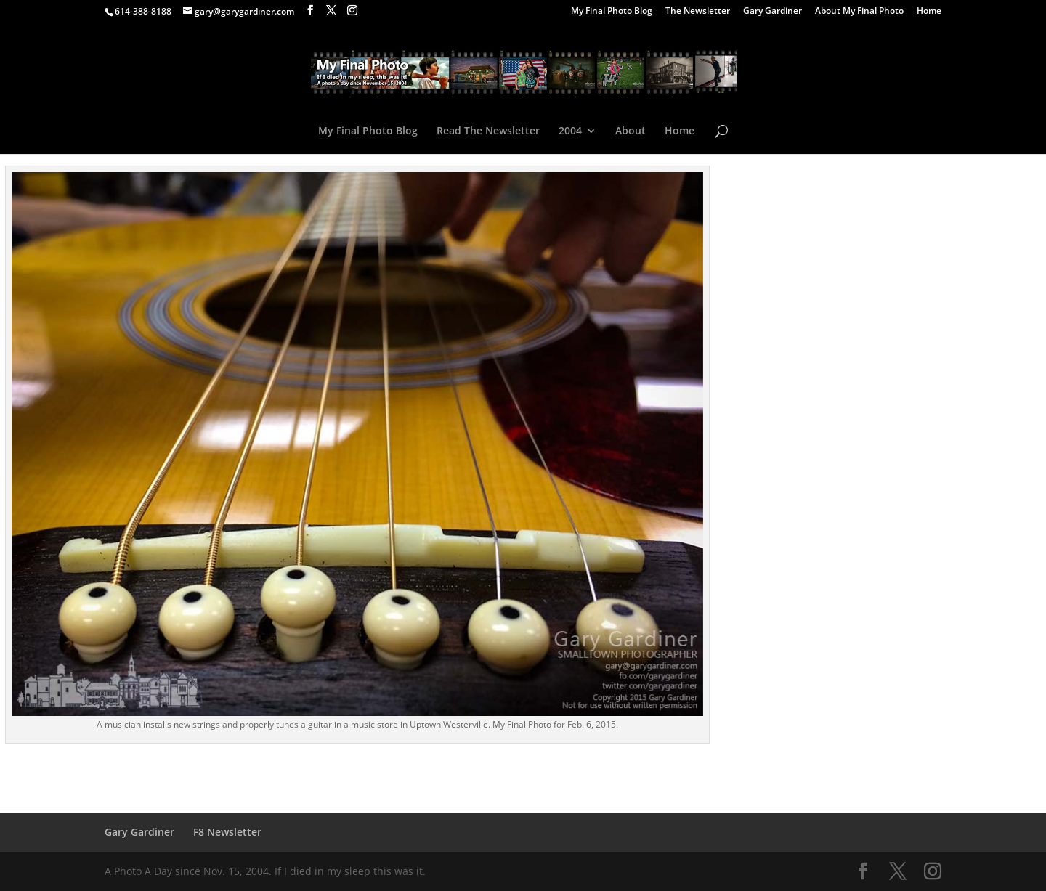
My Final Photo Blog (611, 12)
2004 (570, 131)
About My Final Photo (859, 12)
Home (929, 12)
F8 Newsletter (227, 832)
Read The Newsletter (488, 131)
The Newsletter (697, 12)
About (630, 131)
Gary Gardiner (772, 12)
